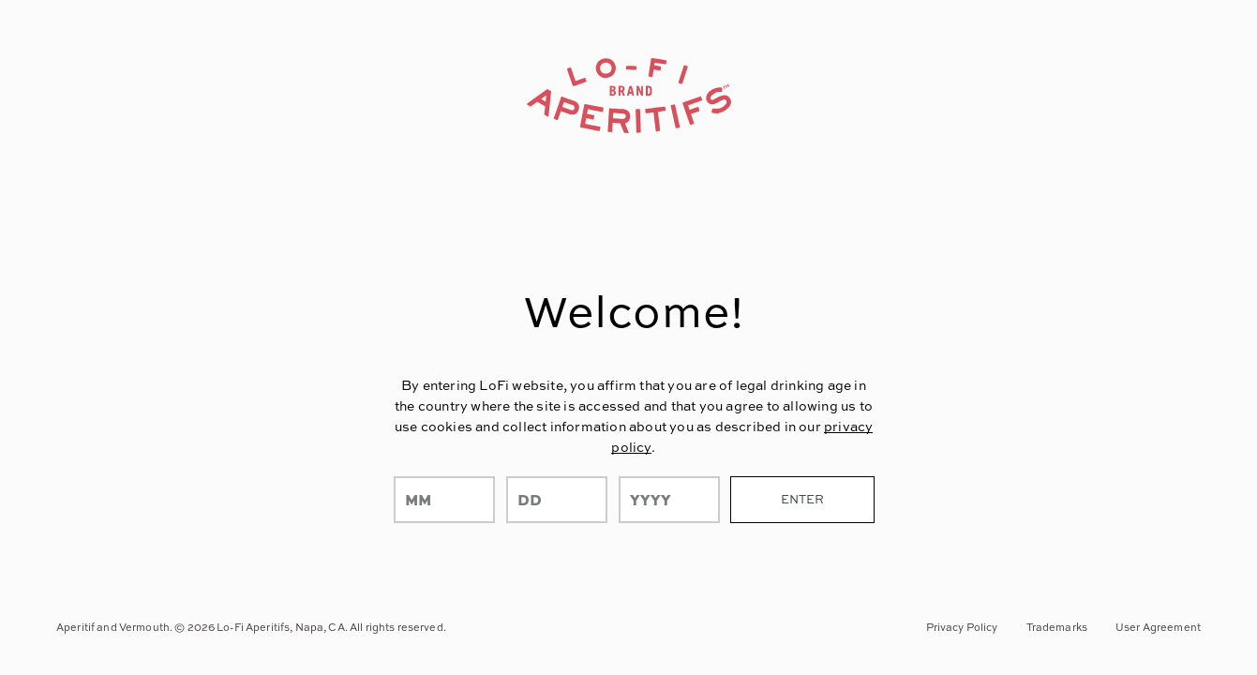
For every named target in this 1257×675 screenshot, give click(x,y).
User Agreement (1158, 627)
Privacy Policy (962, 627)
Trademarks (1056, 627)
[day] (556, 499)
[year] (669, 499)
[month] (444, 499)
